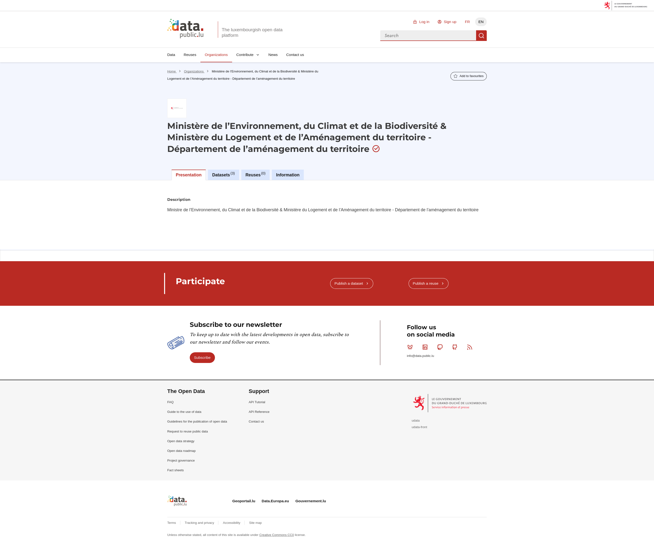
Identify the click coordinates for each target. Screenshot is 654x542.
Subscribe (202, 357)
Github (456, 347)
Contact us (295, 55)
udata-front (419, 427)
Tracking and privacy (200, 523)
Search (481, 35)
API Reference (259, 412)
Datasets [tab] (223, 174)
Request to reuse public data (187, 431)
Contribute (244, 55)
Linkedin (426, 347)
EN (480, 22)
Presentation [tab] (189, 175)
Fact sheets (175, 470)
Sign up (450, 22)
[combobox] (428, 35)
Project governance (181, 460)
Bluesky (411, 347)
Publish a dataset (349, 283)
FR (467, 22)
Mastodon (441, 347)
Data (171, 55)
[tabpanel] (327, 214)
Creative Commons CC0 (276, 535)
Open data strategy (180, 441)
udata (416, 420)
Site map (255, 523)
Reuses (190, 55)
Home (172, 71)
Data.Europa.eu (275, 501)
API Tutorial (257, 402)
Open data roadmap (181, 451)
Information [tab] (288, 175)
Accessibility (232, 523)
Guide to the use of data (184, 412)
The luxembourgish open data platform (252, 32)
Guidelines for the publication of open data (197, 421)
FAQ (170, 402)
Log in (424, 22)
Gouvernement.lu (310, 501)
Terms (172, 523)
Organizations (216, 55)
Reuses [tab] (255, 174)
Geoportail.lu (243, 501)
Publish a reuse (425, 283)
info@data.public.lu (420, 356)
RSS (470, 347)
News (273, 55)
